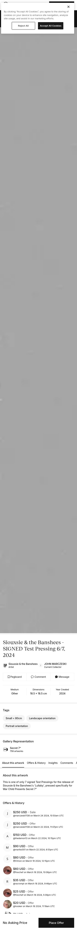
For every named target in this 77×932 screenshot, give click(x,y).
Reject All (23, 25)
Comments (66, 762)
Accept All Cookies (50, 25)
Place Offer (56, 923)
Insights (53, 762)
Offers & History (36, 762)
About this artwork (13, 762)
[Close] (68, 7)
